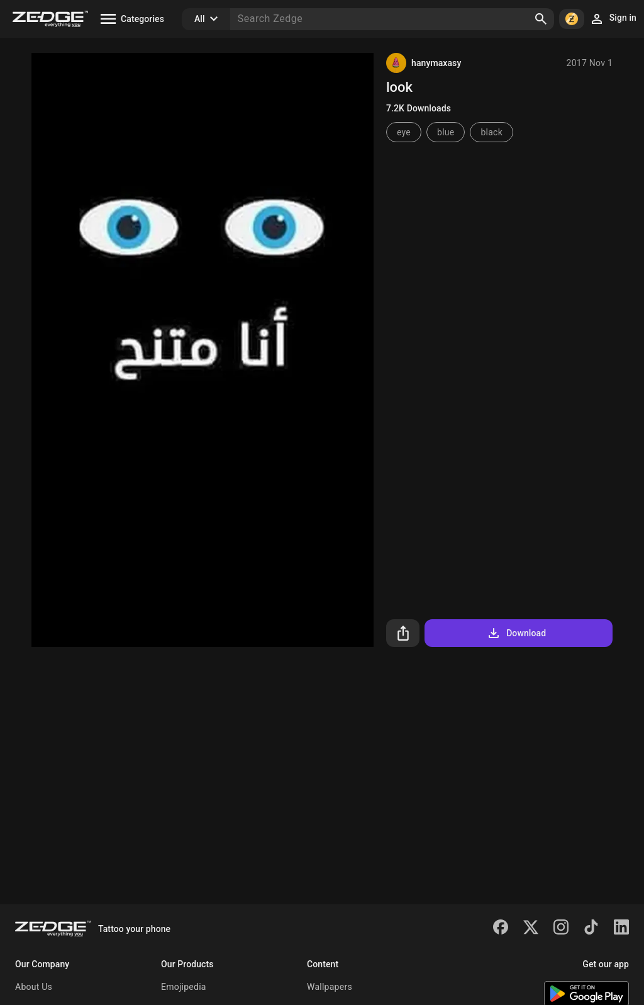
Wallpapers (329, 987)
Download (516, 633)
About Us (33, 987)
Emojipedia (183, 987)
